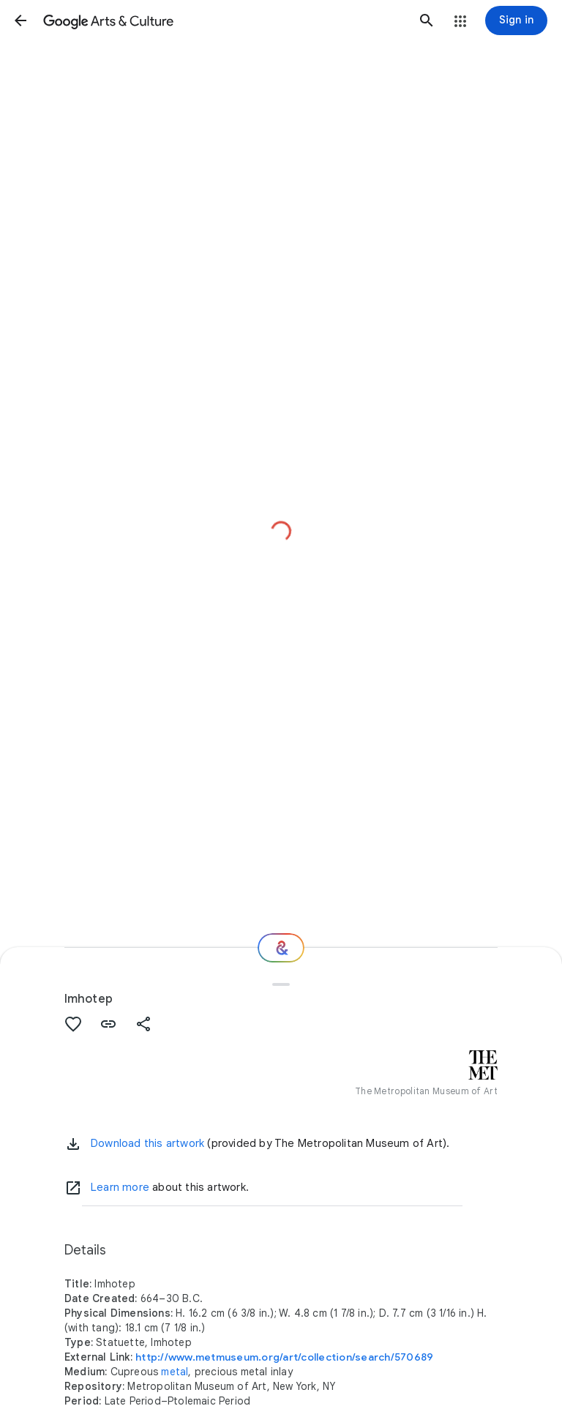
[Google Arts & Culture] (223, 20)
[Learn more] (73, 1187)
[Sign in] (516, 20)
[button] (20, 20)
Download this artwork (147, 1143)
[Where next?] (281, 947)
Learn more (120, 1187)
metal (174, 1371)
